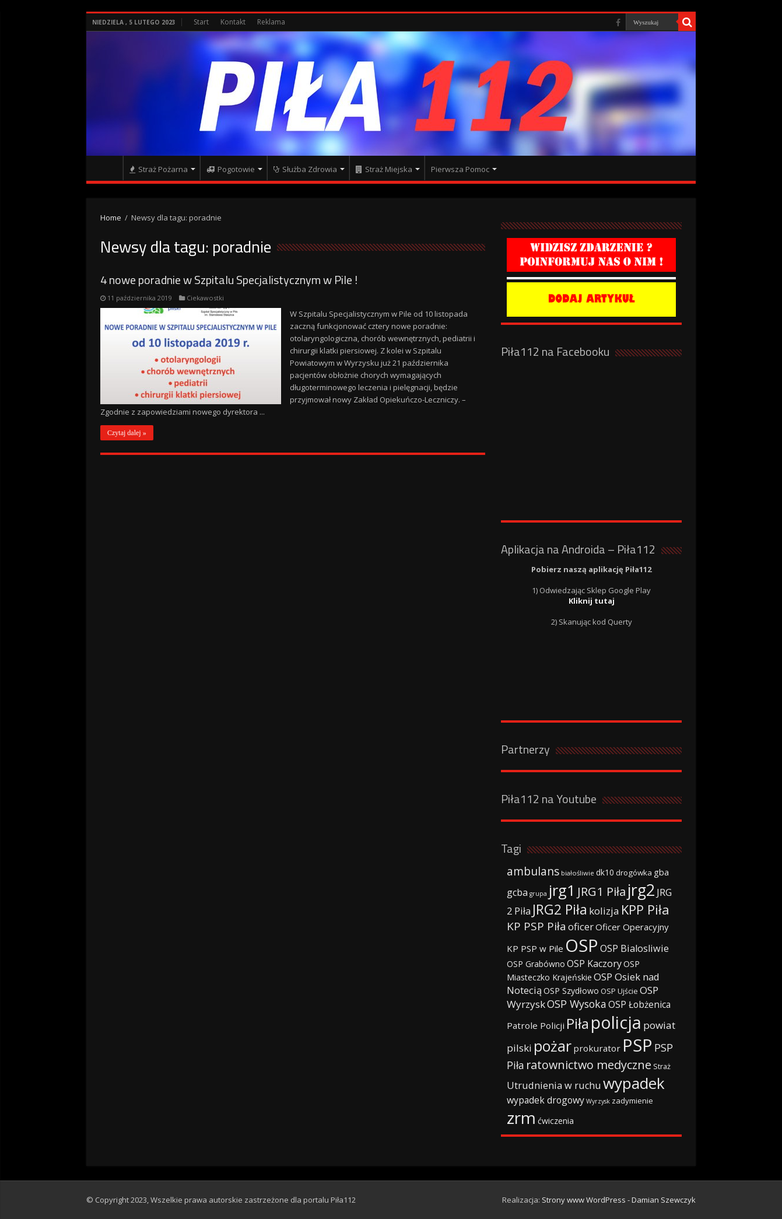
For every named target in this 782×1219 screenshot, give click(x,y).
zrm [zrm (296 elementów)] (521, 1117)
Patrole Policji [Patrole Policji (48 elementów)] (535, 1025)
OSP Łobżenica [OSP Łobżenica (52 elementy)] (639, 1004)
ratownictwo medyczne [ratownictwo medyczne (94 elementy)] (588, 1065)
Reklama (271, 22)
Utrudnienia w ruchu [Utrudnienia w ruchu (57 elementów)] (554, 1085)
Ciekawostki (205, 297)
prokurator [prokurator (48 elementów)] (596, 1048)
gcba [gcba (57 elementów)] (517, 892)
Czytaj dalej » (126, 433)
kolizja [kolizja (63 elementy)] (604, 910)
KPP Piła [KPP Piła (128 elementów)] (645, 909)
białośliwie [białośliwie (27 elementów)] (577, 872)
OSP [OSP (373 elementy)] (581, 945)
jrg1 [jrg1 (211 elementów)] (562, 890)
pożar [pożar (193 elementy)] (552, 1046)
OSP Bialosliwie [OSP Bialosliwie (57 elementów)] (634, 948)
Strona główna (107, 168)
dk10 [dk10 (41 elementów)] (605, 872)
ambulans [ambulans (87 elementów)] (533, 871)
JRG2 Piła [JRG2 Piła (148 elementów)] (559, 910)
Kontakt (233, 22)
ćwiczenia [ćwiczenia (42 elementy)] (556, 1120)
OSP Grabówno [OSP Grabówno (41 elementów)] (536, 963)
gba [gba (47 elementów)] (661, 872)
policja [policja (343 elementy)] (616, 1022)
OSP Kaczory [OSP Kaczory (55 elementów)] (594, 963)
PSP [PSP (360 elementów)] (637, 1045)
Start (201, 22)
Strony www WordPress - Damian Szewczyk (619, 1200)
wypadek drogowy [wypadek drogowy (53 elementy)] (545, 1100)
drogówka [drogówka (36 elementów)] (634, 872)
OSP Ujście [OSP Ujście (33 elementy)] (619, 991)
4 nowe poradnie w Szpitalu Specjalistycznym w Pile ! (228, 280)
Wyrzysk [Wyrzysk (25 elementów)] (598, 1101)
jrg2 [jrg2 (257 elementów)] (641, 890)
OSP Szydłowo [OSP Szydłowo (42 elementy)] (571, 990)
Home (110, 217)
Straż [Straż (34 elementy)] (662, 1066)
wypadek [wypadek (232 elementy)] (634, 1083)
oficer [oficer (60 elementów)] (581, 926)
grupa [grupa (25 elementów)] (538, 893)
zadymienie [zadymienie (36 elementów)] (632, 1100)
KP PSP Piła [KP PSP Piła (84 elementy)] (536, 926)
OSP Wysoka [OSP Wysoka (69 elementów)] (576, 1004)
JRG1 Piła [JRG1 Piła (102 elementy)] (601, 891)
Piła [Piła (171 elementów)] (577, 1023)
